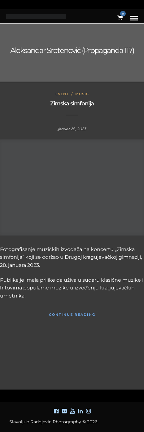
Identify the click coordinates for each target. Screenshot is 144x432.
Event (62, 94)
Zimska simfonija (72, 103)
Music (82, 94)
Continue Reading (72, 314)
